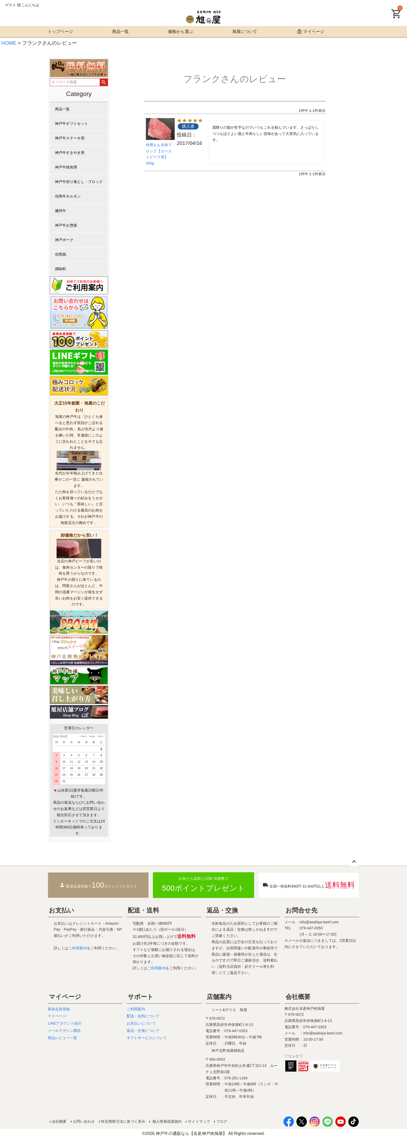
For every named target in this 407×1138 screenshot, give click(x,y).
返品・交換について (143, 1030)
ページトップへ (354, 862)
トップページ (60, 31)
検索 (104, 82)
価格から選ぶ (180, 31)
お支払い (61, 910)
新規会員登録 (59, 1009)
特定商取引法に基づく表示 (123, 1121)
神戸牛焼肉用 (66, 167)
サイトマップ (199, 1121)
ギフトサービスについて (147, 1038)
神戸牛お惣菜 (66, 225)
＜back (83, 736)
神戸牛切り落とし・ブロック (79, 182)
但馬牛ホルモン (68, 196)
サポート (141, 996)
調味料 (60, 269)
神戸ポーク (64, 240)
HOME (8, 43)
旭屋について (244, 31)
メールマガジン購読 (64, 1030)
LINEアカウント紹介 (65, 1023)
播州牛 (60, 211)
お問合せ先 (301, 910)
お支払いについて (141, 1023)
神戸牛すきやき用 (69, 153)
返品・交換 (222, 910)
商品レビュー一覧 (62, 1038)
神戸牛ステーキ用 (69, 138)
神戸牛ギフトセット (71, 123)
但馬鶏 (60, 254)
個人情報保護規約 (166, 1121)
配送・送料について (143, 1016)
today (91, 736)
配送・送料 (143, 910)
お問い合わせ (84, 1121)
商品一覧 (120, 31)
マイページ (310, 31)
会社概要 (298, 996)
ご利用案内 (78, 948)
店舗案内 (219, 996)
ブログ (221, 1121)
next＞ (100, 736)
